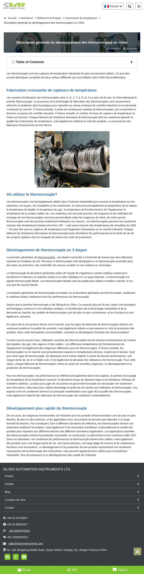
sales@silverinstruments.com (26, 543)
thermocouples (46, 257)
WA (72, 570)
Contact (9, 507)
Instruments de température (81, 18)
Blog (7, 491)
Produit (9, 476)
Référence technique (49, 18)
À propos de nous (15, 499)
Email (24, 570)
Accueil (12, 18)
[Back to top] (137, 551)
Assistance (26, 18)
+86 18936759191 (19, 530)
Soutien (9, 483)
